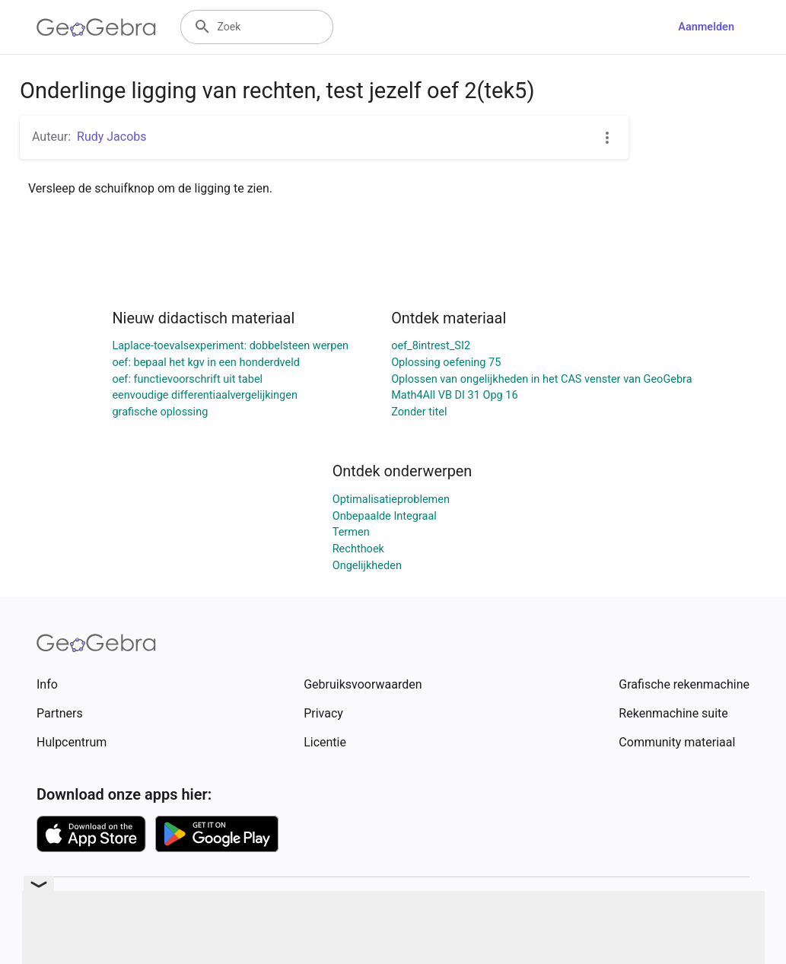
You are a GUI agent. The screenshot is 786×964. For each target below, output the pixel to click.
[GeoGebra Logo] (96, 27)
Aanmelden (706, 27)
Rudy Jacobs (112, 136)
